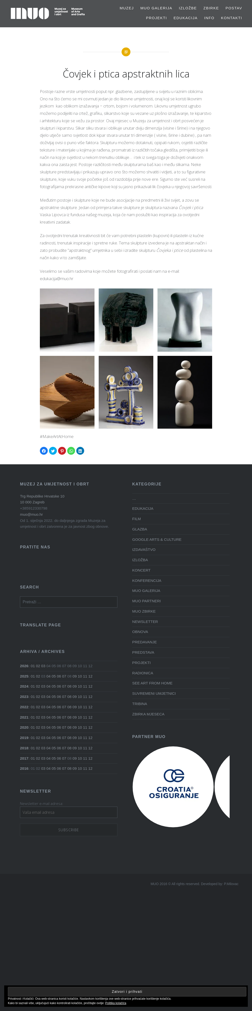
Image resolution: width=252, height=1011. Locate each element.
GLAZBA (139, 529)
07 (64, 676)
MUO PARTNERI (146, 601)
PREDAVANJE (144, 642)
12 (90, 676)
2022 (24, 707)
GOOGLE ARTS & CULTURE (156, 539)
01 (33, 666)
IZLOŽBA (140, 560)
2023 (24, 696)
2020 (24, 727)
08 (69, 686)
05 (54, 676)
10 (80, 676)
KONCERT (141, 570)
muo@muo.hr (31, 514)
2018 (24, 748)
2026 (24, 666)
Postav (233, 8)
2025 (24, 676)
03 (43, 666)
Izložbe (188, 8)
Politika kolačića (115, 1003)
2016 (24, 768)
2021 (24, 717)
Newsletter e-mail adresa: (41, 803)
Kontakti (231, 18)
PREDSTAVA (143, 652)
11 (85, 676)
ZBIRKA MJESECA (148, 714)
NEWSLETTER (145, 621)
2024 (24, 686)
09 (75, 676)
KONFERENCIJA (146, 580)
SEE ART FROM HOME (152, 683)
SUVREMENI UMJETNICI (154, 693)
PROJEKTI (156, 18)
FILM (136, 519)
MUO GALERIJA (156, 8)
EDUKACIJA (185, 18)
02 (38, 666)
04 (49, 676)
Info (209, 18)
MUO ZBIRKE (144, 611)
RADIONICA (142, 673)
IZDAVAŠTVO (144, 549)
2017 (24, 758)
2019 (24, 738)
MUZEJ (127, 8)
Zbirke (211, 8)
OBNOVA (140, 632)
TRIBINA (139, 704)
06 (59, 676)
